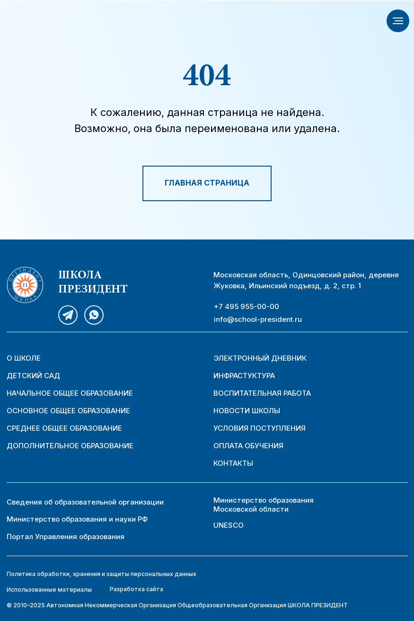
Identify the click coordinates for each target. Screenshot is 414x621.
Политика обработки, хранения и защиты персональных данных (101, 573)
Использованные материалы (49, 589)
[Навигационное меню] (398, 21)
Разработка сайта (136, 589)
